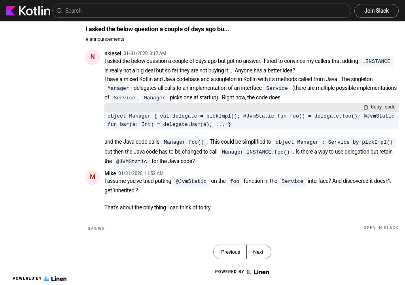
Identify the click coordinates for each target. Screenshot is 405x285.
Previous (230, 252)
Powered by (39, 278)
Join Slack (376, 11)
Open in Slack (381, 228)
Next (258, 252)
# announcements (104, 39)
